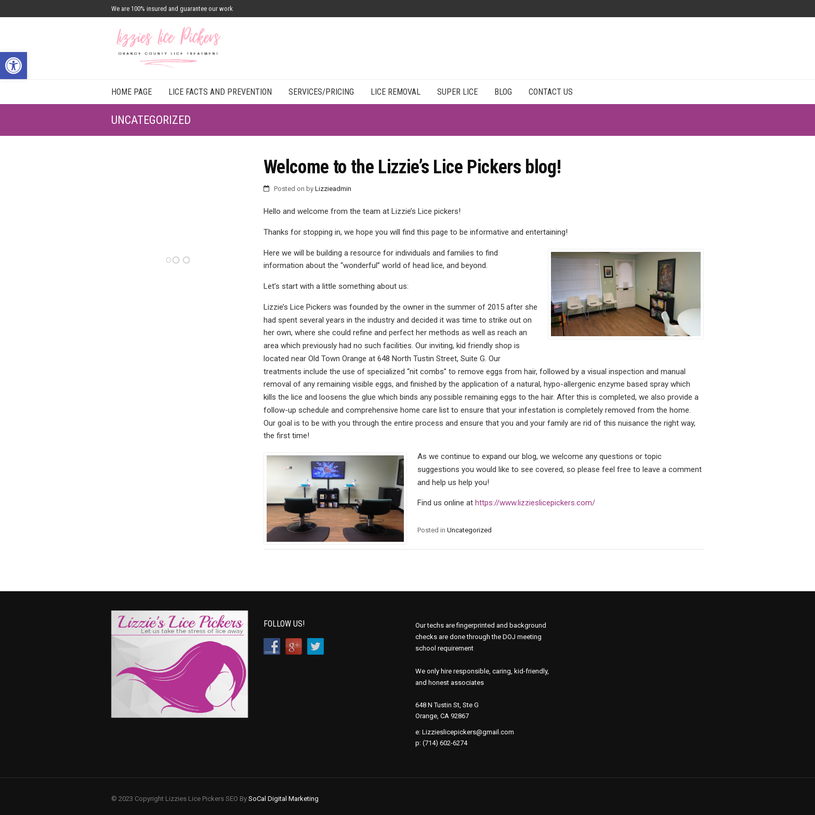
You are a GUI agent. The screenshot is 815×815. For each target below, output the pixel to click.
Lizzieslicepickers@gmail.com (468, 732)
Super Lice (457, 92)
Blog (503, 92)
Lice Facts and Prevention (220, 92)
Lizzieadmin (333, 189)
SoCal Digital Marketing (283, 799)
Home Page (131, 92)
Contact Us (551, 92)
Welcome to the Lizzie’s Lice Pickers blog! (412, 167)
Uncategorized (469, 530)
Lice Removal (395, 92)
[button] (13, 65)
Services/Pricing (321, 92)
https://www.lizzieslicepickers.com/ (535, 502)
